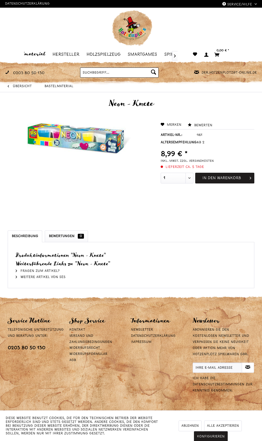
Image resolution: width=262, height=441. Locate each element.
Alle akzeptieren (223, 426)
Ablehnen (190, 426)
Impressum (141, 342)
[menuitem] (29, 54)
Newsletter (142, 330)
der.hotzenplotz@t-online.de (229, 73)
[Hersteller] (67, 54)
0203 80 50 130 (26, 348)
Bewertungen (66, 236)
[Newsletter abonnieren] (248, 368)
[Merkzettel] (195, 55)
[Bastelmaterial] (29, 54)
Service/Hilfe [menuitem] (237, 4)
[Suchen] (153, 72)
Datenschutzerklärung (27, 4)
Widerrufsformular (88, 354)
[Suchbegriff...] (119, 72)
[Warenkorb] (223, 55)
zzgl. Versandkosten (197, 161)
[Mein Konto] (206, 55)
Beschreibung (25, 236)
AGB (72, 360)
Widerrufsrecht (84, 348)
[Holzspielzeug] (105, 54)
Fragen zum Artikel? (38, 271)
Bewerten (200, 125)
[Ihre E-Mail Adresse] (217, 368)
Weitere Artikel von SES (41, 277)
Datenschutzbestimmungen (218, 384)
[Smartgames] (144, 54)
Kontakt (77, 330)
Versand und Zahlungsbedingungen (90, 339)
